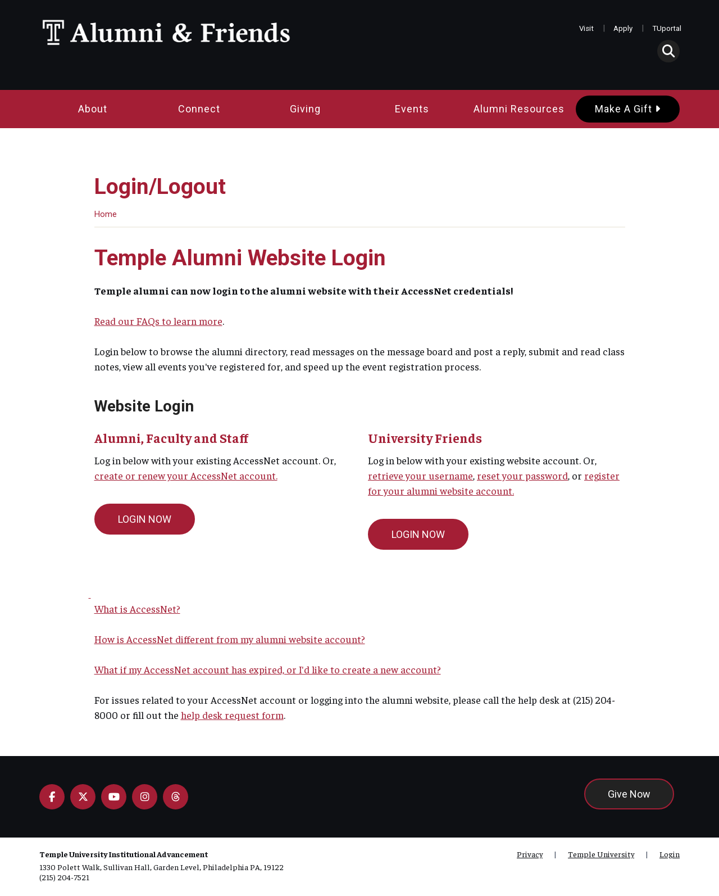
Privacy (530, 854)
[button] (668, 51)
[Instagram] (144, 796)
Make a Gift (628, 109)
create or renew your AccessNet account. (185, 475)
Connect (199, 109)
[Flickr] (175, 796)
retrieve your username (420, 475)
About (92, 109)
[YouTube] (113, 796)
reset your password (522, 475)
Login (669, 854)
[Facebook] (52, 796)
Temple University (601, 854)
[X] (82, 796)
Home (105, 214)
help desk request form (232, 714)
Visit (586, 28)
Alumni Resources (519, 109)
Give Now (629, 794)
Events (412, 109)
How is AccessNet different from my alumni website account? (229, 638)
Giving (305, 109)
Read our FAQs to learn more (158, 320)
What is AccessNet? (137, 608)
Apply (622, 28)
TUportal (666, 28)
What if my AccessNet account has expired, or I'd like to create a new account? (267, 669)
